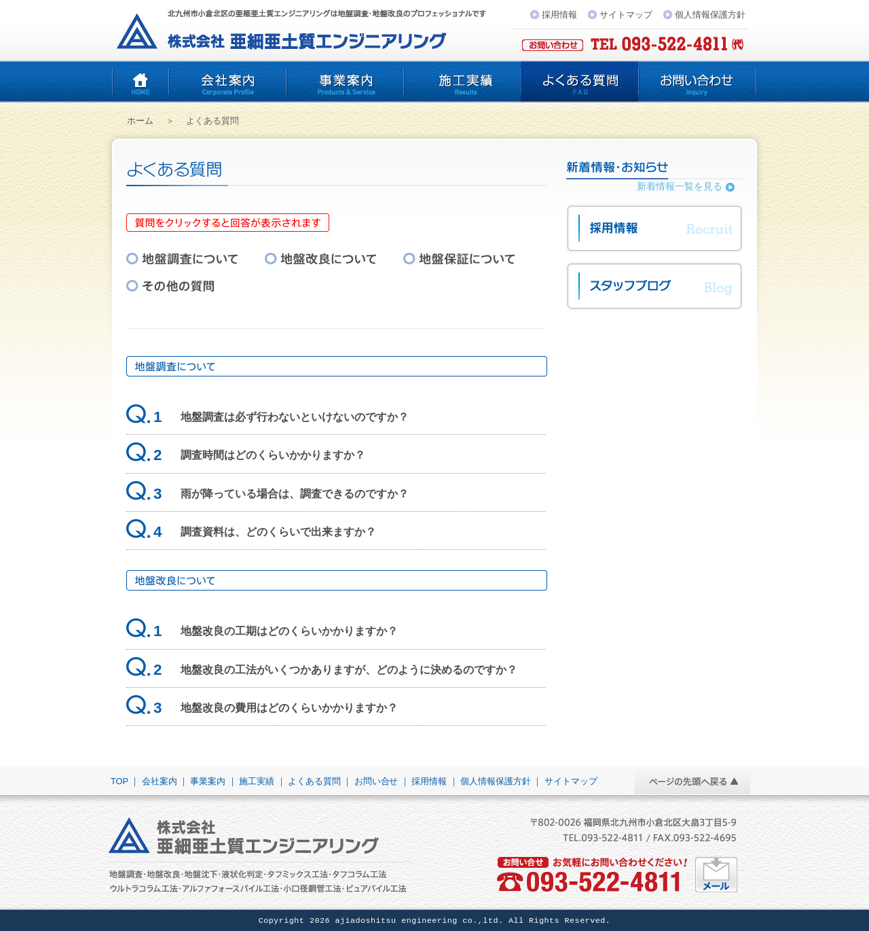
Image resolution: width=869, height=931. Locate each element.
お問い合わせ (697, 81)
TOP (119, 781)
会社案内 (227, 81)
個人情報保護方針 (710, 15)
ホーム (140, 121)
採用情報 (559, 15)
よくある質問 (579, 81)
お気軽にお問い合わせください (717, 874)
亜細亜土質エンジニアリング (140, 81)
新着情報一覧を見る (679, 186)
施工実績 (462, 81)
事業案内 (344, 81)
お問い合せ (376, 781)
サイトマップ (625, 15)
